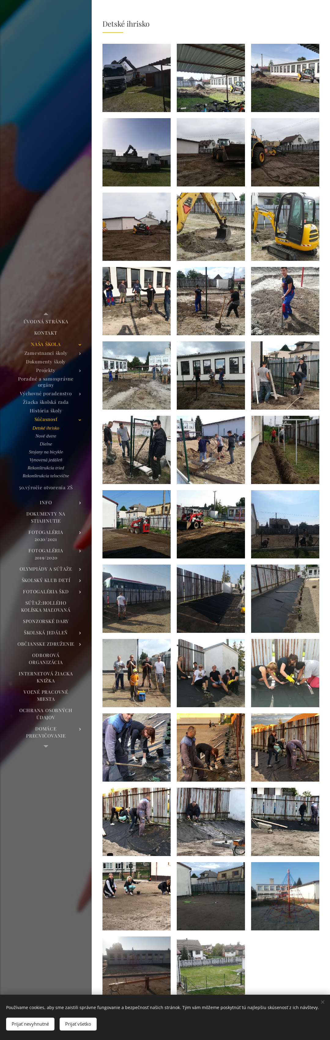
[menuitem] (46, 321)
